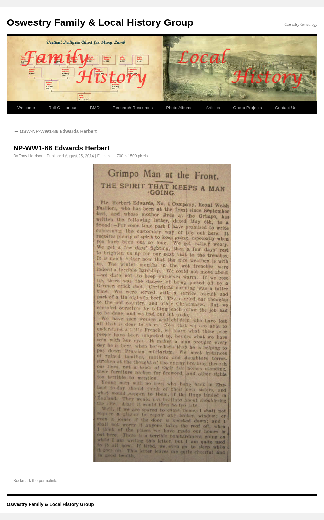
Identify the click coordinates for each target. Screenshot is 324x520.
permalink (47, 480)
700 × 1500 (127, 156)
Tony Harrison (31, 156)
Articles (213, 107)
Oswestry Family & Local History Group (100, 22)
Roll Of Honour (62, 107)
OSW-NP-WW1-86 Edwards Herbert (55, 131)
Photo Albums (179, 107)
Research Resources (133, 107)
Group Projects (247, 107)
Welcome (26, 107)
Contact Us (285, 107)
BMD (95, 107)
